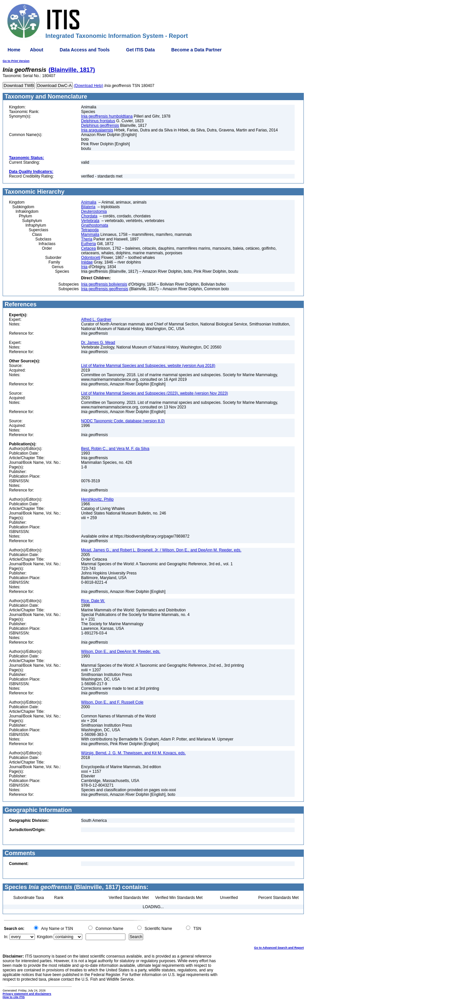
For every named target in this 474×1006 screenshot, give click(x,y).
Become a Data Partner (196, 49)
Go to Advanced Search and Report (279, 947)
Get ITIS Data (140, 49)
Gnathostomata (94, 225)
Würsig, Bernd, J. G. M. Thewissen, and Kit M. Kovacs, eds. (133, 753)
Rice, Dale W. (93, 601)
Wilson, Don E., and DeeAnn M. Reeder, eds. (120, 651)
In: (6, 937)
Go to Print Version (16, 61)
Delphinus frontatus (98, 121)
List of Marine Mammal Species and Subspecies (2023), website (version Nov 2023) (154, 393)
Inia (84, 267)
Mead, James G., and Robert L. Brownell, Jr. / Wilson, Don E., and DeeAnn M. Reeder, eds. (161, 550)
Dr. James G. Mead (98, 342)
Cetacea (88, 248)
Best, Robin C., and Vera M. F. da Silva (115, 448)
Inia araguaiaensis (97, 130)
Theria (86, 239)
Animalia (88, 202)
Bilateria (88, 207)
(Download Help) (88, 85)
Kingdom (44, 937)
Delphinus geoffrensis (100, 125)
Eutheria (88, 243)
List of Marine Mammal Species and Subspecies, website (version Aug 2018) (148, 365)
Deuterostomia (94, 211)
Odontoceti (90, 257)
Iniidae (86, 262)
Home (14, 49)
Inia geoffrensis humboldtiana (107, 116)
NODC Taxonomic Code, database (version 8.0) (123, 421)
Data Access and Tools (85, 49)
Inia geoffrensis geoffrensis (104, 289)
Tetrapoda (89, 230)
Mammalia (90, 234)
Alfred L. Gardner (96, 319)
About (36, 49)
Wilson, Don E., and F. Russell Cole (112, 702)
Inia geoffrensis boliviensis (104, 284)
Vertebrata (90, 220)
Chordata (89, 216)
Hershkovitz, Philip (97, 499)
